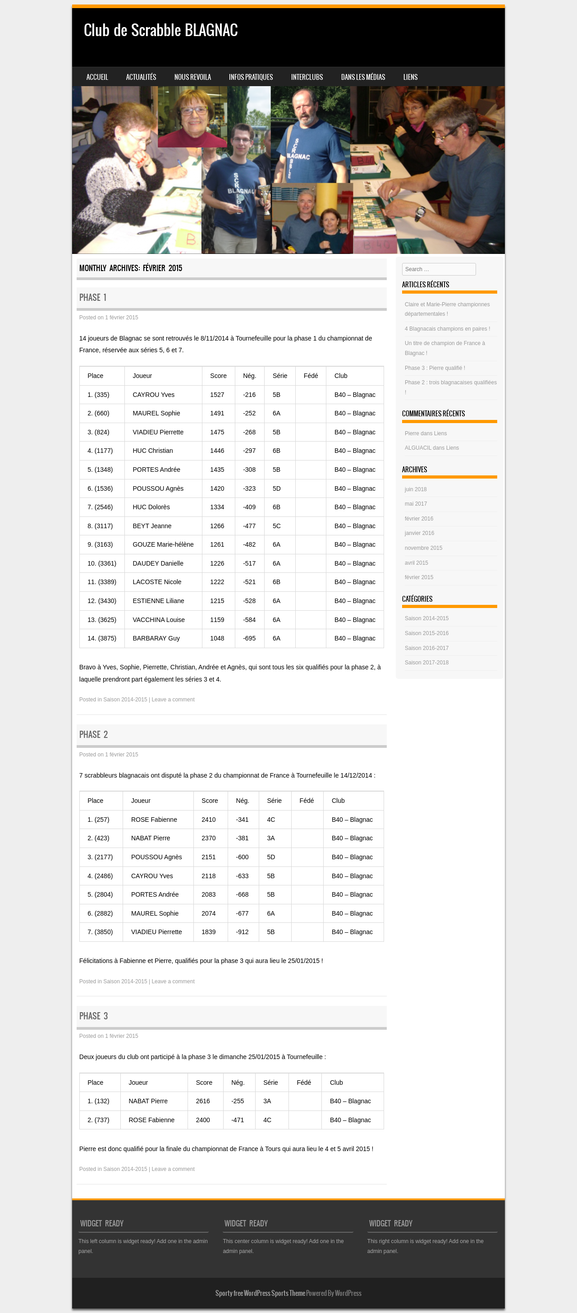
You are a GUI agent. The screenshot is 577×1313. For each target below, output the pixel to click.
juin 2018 (416, 489)
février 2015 (419, 577)
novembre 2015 (423, 548)
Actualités (141, 77)
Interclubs (307, 77)
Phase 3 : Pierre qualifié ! (435, 368)
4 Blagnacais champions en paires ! (447, 329)
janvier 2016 (419, 533)
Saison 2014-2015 (125, 699)
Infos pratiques (251, 77)
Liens (410, 77)
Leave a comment (172, 699)
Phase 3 (93, 1016)
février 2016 (419, 519)
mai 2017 (416, 504)
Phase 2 (93, 734)
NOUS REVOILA (192, 77)
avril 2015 (416, 563)
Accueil (97, 77)
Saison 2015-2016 (427, 633)
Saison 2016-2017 (427, 648)
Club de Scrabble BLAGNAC (161, 30)
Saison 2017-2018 (427, 662)
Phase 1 (92, 297)
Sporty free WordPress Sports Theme (260, 1293)
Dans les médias (363, 77)
